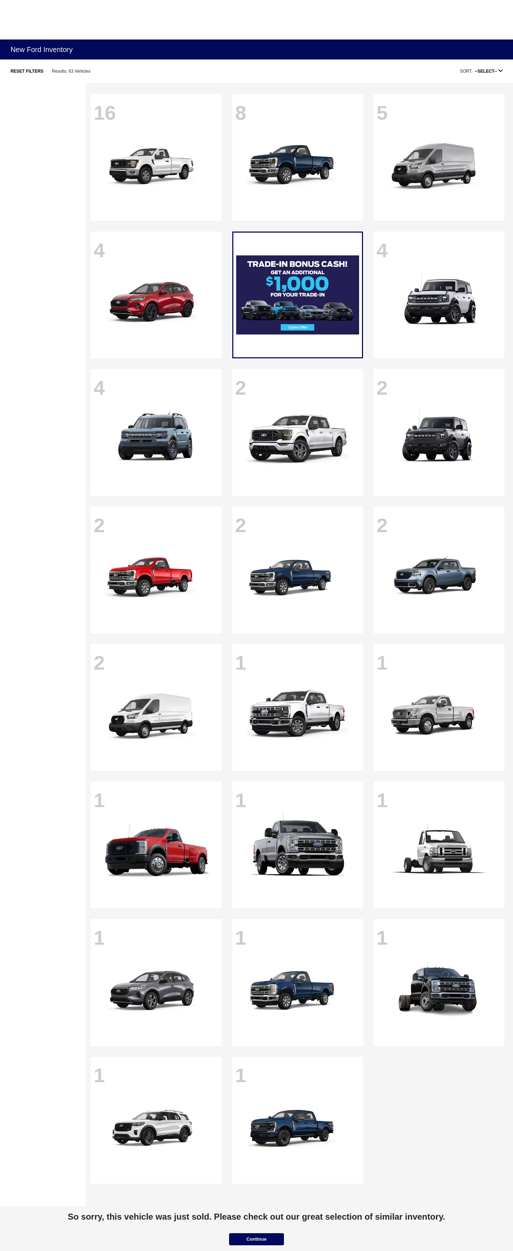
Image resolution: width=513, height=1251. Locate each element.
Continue (256, 1239)
